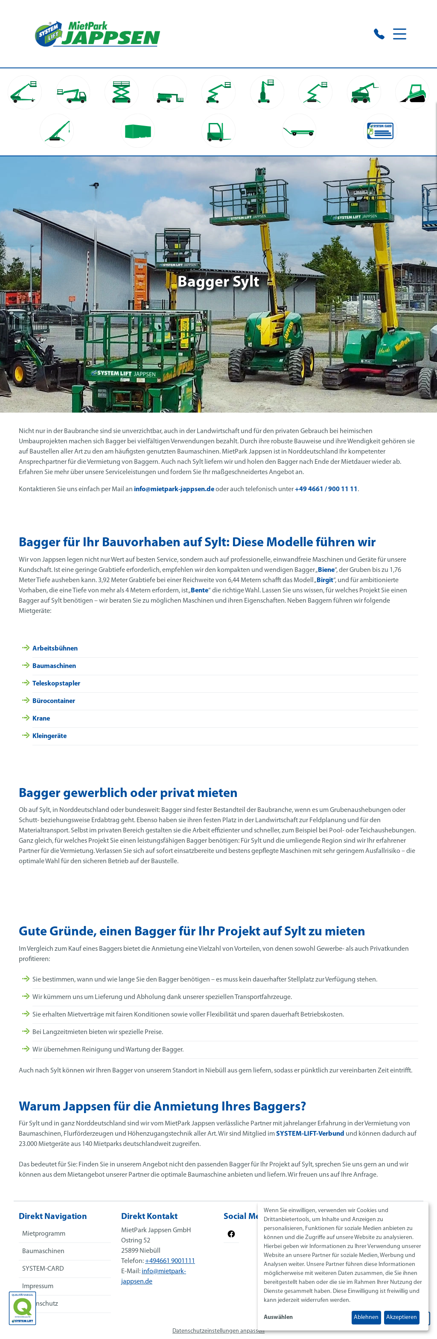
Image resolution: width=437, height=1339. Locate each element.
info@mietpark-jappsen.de (174, 489)
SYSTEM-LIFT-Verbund (310, 1134)
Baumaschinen (54, 666)
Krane (41, 718)
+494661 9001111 (170, 1261)
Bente (199, 590)
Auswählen (278, 1317)
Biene (326, 570)
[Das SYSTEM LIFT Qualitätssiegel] (22, 1308)
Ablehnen (366, 1317)
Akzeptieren (401, 1317)
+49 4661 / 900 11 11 (326, 489)
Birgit (325, 580)
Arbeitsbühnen (55, 648)
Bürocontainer (53, 701)
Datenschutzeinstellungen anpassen (218, 1331)
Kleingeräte (49, 736)
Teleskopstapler (56, 683)
